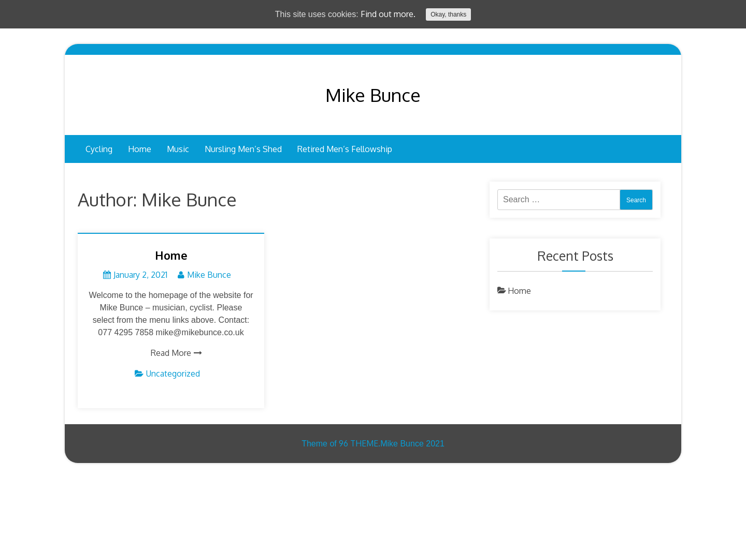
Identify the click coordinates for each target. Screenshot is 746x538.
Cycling (98, 149)
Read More (171, 353)
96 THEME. (359, 443)
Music (178, 149)
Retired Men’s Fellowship (344, 149)
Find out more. (388, 14)
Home (139, 149)
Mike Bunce (373, 94)
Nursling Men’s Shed (243, 149)
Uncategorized (173, 373)
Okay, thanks (448, 14)
